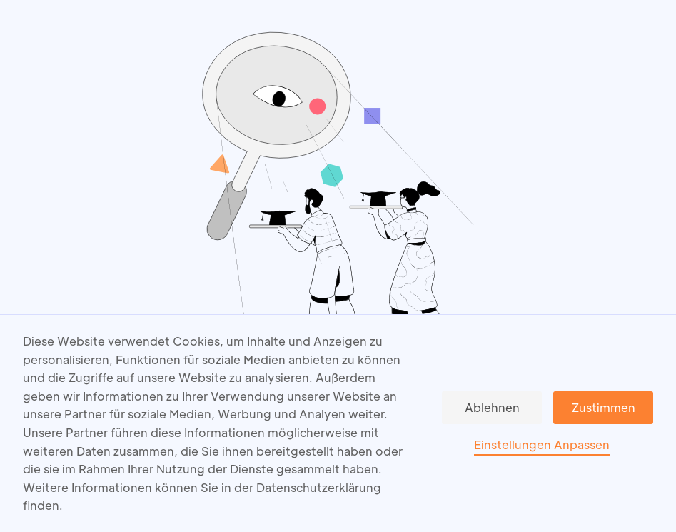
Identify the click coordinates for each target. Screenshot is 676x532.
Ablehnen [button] (492, 407)
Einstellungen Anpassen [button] (542, 444)
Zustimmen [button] (603, 407)
